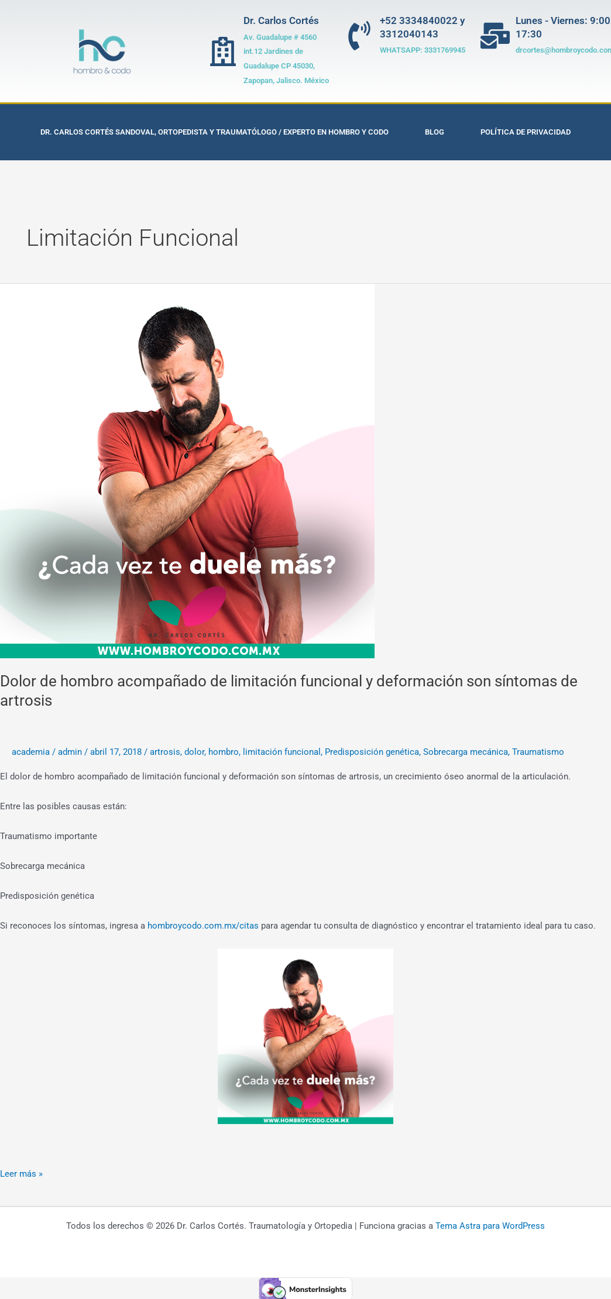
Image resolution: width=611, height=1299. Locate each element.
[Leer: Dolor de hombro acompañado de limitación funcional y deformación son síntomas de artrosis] (187, 470)
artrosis (165, 752)
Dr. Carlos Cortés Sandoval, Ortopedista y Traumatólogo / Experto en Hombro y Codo (214, 132)
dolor (194, 752)
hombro (223, 752)
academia (31, 752)
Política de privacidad (525, 132)
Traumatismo (538, 752)
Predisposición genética (372, 752)
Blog (434, 132)
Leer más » (21, 1173)
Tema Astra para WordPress (490, 1226)
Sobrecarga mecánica (465, 752)
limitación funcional (282, 752)
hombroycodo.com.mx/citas (203, 925)
